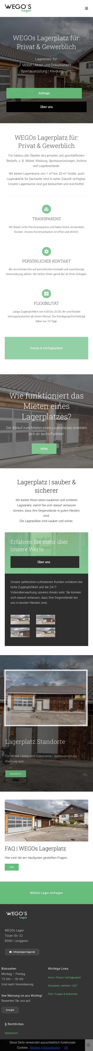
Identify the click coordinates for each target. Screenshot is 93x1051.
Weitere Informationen (45, 1047)
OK (66, 1047)
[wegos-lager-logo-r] (18, 6)
